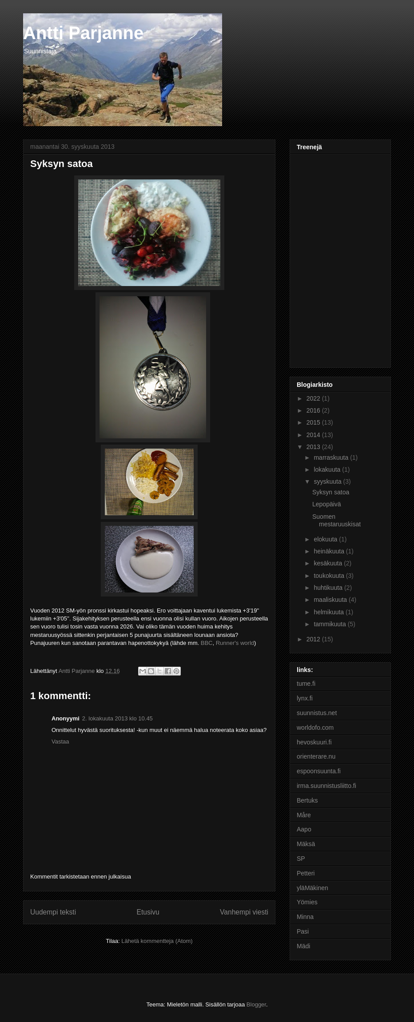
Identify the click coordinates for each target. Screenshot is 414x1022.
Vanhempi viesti (244, 912)
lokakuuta (328, 469)
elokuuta (326, 539)
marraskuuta (332, 457)
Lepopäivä (326, 504)
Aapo (304, 829)
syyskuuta (328, 481)
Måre (304, 815)
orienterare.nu (316, 756)
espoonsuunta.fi (319, 771)
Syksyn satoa (330, 492)
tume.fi (306, 683)
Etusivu (148, 912)
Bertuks (307, 800)
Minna (305, 916)
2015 (314, 422)
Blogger (256, 1004)
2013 (314, 446)
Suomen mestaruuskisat (336, 520)
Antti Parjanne (83, 33)
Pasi (303, 931)
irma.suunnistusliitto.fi (326, 785)
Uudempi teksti (53, 912)
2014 (314, 434)
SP (301, 858)
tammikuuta (330, 624)
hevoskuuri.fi (314, 742)
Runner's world (235, 643)
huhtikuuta (329, 587)
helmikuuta (330, 612)
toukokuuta (330, 575)
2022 (314, 398)
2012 (314, 639)
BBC (207, 643)
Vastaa (60, 741)
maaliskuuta (331, 599)
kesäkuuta (329, 563)
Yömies (307, 902)
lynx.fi (305, 698)
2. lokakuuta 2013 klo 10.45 (117, 718)
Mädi (303, 946)
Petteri (305, 873)
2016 (314, 410)
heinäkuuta (330, 551)
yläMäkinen (312, 887)
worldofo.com (315, 727)
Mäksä (306, 843)
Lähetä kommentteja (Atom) (156, 941)
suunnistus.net (317, 712)
